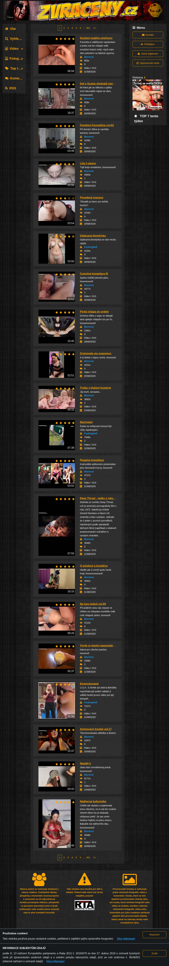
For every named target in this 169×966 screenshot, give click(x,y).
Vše (10, 29)
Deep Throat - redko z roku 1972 (100, 498)
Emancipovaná (89, 683)
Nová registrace (148, 53)
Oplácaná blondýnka (93, 235)
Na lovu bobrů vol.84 (93, 604)
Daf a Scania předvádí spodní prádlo (103, 83)
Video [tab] (11, 48)
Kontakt (148, 35)
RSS (10, 88)
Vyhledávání (17, 38)
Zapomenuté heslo (147, 63)
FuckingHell (90, 247)
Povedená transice (91, 197)
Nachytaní (86, 422)
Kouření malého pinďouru (96, 38)
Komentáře (16, 78)
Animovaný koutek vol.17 (96, 729)
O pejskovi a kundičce (94, 565)
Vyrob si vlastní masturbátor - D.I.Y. (102, 645)
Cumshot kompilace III (94, 273)
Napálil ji (85, 763)
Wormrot (89, 57)
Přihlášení (148, 44)
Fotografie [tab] (15, 58)
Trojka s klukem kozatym (95, 387)
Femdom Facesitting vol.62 (97, 125)
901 (88, 28)
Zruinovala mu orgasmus (95, 353)
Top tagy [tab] (14, 68)
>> (94, 28)
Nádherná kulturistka (93, 801)
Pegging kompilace (92, 460)
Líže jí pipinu (88, 163)
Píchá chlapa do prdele (94, 311)
